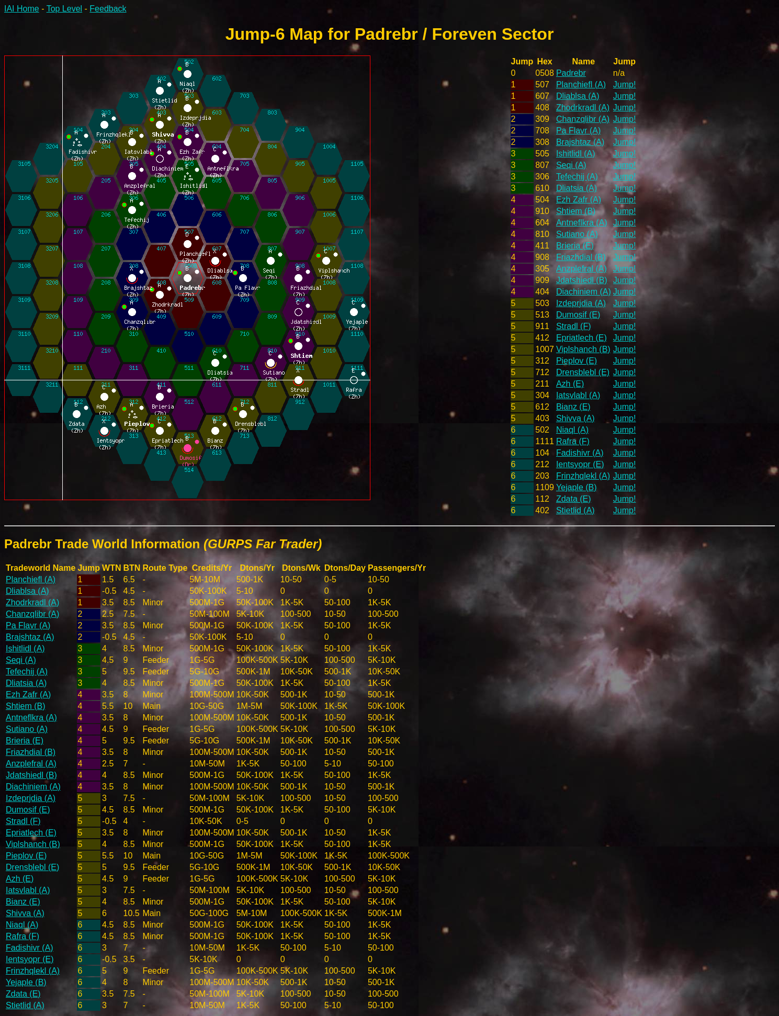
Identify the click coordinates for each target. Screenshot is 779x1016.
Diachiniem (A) (583, 291)
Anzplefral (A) (581, 268)
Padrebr (571, 73)
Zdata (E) (573, 498)
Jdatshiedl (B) (581, 280)
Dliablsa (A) (578, 96)
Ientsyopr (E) (580, 464)
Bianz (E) (573, 406)
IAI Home (21, 8)
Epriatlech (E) (581, 337)
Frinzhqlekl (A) (583, 475)
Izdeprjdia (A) (581, 303)
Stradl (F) (573, 326)
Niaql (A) (572, 429)
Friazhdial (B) (581, 257)
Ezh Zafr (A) (578, 199)
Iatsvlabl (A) (578, 395)
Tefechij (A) (577, 176)
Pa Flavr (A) (578, 130)
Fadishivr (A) (580, 452)
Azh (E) (570, 383)
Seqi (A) (571, 165)
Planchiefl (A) (581, 84)
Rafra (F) (573, 441)
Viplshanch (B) (583, 349)
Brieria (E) (575, 245)
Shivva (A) (575, 418)
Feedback (107, 8)
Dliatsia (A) (576, 188)
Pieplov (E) (576, 360)
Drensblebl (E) (582, 372)
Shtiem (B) (576, 211)
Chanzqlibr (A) (582, 119)
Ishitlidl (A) (575, 153)
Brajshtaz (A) (580, 142)
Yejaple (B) (576, 487)
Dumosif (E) (578, 314)
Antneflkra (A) (581, 222)
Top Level (65, 8)
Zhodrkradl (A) (582, 107)
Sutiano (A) (577, 234)
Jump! (624, 84)
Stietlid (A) (575, 510)
